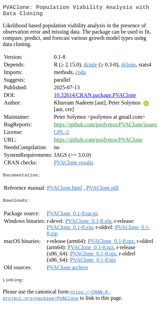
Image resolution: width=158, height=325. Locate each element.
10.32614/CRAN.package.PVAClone (95, 98)
